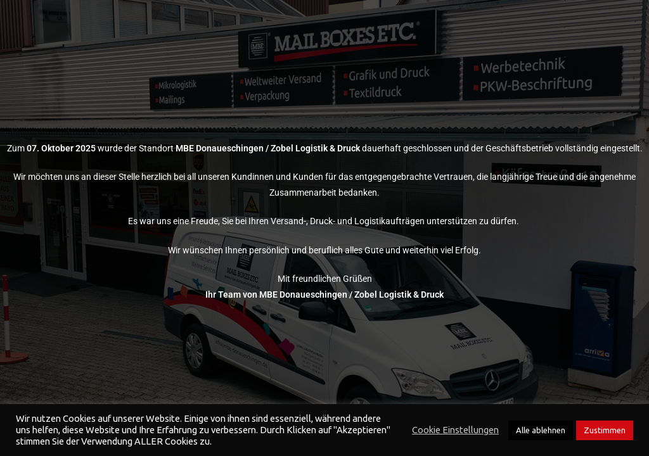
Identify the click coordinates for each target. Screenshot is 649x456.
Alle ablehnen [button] (540, 430)
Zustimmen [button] (605, 430)
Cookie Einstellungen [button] (455, 429)
